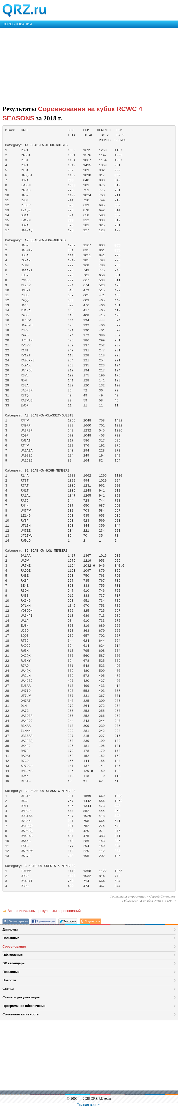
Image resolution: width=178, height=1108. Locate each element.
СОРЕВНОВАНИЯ (17, 24)
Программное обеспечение (24, 1006)
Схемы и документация (21, 997)
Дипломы (10, 929)
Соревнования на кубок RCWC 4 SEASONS (72, 113)
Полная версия (89, 1105)
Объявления (13, 955)
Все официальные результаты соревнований (44, 911)
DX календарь (14, 963)
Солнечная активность (21, 1014)
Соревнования (14, 946)
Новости (9, 980)
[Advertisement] (89, 66)
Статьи (8, 989)
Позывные (11, 938)
